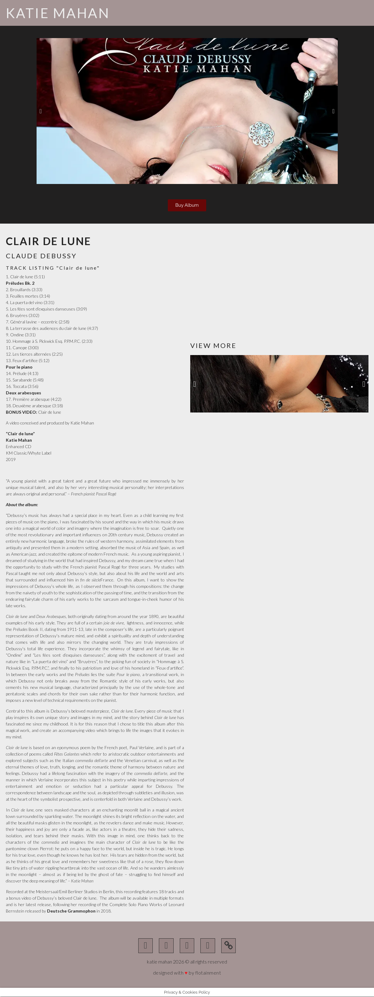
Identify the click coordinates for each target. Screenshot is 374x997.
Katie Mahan (58, 13)
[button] (41, 111)
